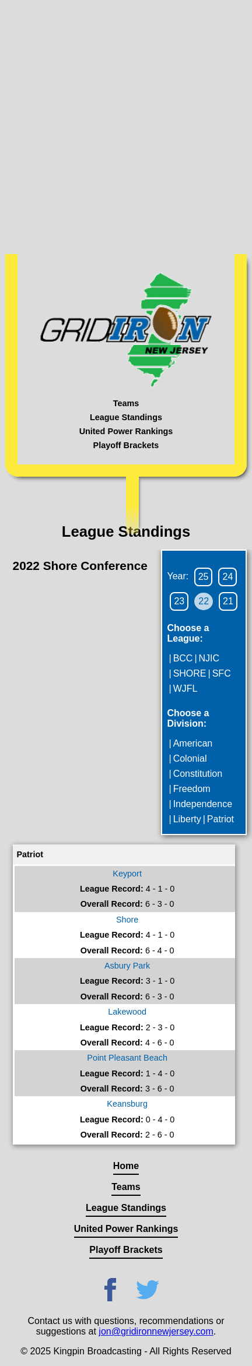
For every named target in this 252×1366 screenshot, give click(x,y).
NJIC (209, 658)
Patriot (220, 819)
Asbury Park (127, 966)
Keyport (127, 873)
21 (228, 601)
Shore (127, 920)
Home (126, 1166)
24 (227, 577)
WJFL (185, 688)
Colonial (190, 758)
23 (179, 601)
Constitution (198, 774)
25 (203, 577)
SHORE (189, 673)
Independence (202, 804)
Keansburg (127, 1104)
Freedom (192, 789)
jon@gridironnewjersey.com (156, 1331)
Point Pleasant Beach (127, 1058)
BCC (183, 658)
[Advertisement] (126, 126)
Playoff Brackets (126, 445)
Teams (126, 403)
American (193, 743)
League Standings (126, 417)
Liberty (187, 819)
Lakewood (127, 1012)
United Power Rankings (126, 431)
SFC (221, 673)
